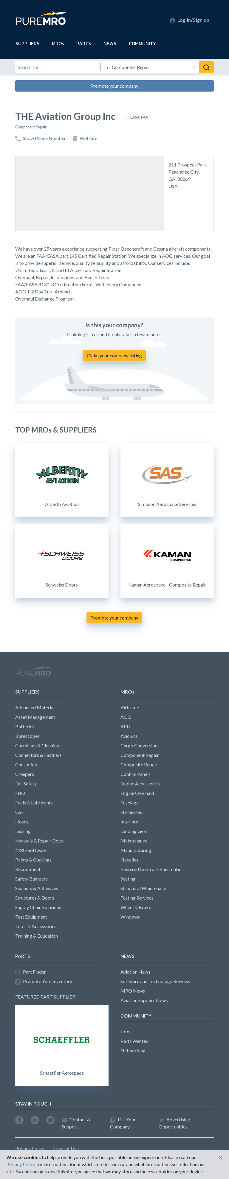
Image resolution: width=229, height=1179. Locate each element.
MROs (58, 43)
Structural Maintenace (143, 888)
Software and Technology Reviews (155, 981)
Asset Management (35, 717)
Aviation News (135, 971)
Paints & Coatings (33, 859)
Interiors (129, 821)
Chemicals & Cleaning (37, 745)
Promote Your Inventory (43, 981)
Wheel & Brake (135, 907)
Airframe (129, 707)
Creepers (24, 774)
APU (125, 726)
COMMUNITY (142, 43)
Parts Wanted (134, 1041)
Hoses (21, 821)
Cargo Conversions (140, 745)
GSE (19, 812)
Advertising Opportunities (174, 1123)
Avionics (129, 736)
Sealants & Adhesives (36, 888)
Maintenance (133, 840)
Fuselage (129, 802)
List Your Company (123, 1123)
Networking (133, 1050)
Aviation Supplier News (144, 1000)
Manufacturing (135, 850)
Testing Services (137, 897)
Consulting (26, 764)
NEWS (109, 43)
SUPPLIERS (27, 43)
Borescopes (27, 736)
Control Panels (135, 774)
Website (85, 138)
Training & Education (36, 936)
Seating (128, 878)
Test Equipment (31, 916)
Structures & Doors (34, 897)
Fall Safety (26, 783)
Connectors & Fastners (38, 755)
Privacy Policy (29, 1148)
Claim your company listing (114, 355)
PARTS (83, 43)
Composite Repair (138, 764)
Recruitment (28, 869)
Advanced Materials (36, 707)
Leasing (23, 831)
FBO (20, 793)
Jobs (125, 1031)
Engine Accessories (140, 783)
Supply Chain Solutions (38, 907)
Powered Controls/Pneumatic (150, 869)
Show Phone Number (40, 138)
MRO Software (31, 850)
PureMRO (33, 673)
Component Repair (31, 127)
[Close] (221, 1157)
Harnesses (131, 812)
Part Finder (30, 972)
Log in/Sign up (189, 19)
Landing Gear (134, 831)
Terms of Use (65, 1148)
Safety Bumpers (31, 878)
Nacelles (129, 859)
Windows (130, 916)
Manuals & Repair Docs (39, 840)
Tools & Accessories (35, 926)
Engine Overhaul (137, 793)
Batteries (24, 726)
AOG (125, 717)
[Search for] (57, 67)
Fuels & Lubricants (34, 802)
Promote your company (114, 86)
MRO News (132, 990)
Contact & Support (76, 1123)
